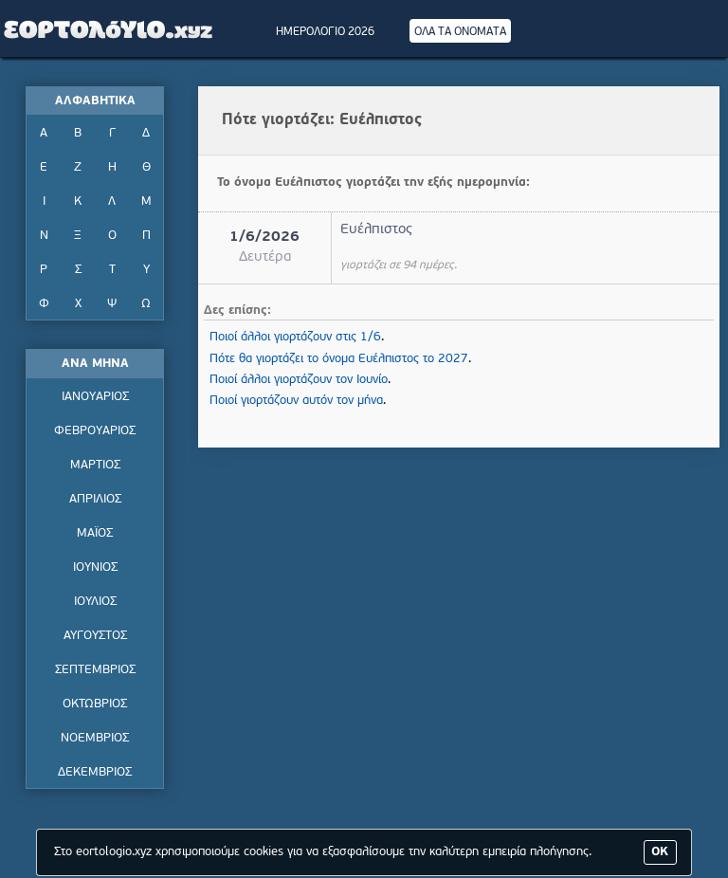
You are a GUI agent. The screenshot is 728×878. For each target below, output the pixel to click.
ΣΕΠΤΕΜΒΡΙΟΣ (95, 670)
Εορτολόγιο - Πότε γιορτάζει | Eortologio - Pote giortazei (109, 28)
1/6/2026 (264, 237)
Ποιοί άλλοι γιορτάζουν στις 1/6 (295, 337)
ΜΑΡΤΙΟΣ (95, 465)
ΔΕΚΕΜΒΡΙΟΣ (95, 772)
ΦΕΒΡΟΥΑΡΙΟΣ (95, 431)
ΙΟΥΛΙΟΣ (95, 601)
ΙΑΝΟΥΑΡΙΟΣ (95, 397)
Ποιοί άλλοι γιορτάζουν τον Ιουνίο (298, 380)
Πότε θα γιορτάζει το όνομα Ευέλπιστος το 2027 (338, 359)
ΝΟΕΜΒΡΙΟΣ (95, 738)
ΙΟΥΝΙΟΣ (95, 567)
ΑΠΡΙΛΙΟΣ (95, 499)
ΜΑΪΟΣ (95, 533)
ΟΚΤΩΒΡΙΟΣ (95, 704)
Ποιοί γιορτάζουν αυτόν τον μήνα (296, 400)
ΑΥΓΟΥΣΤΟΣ (95, 636)
